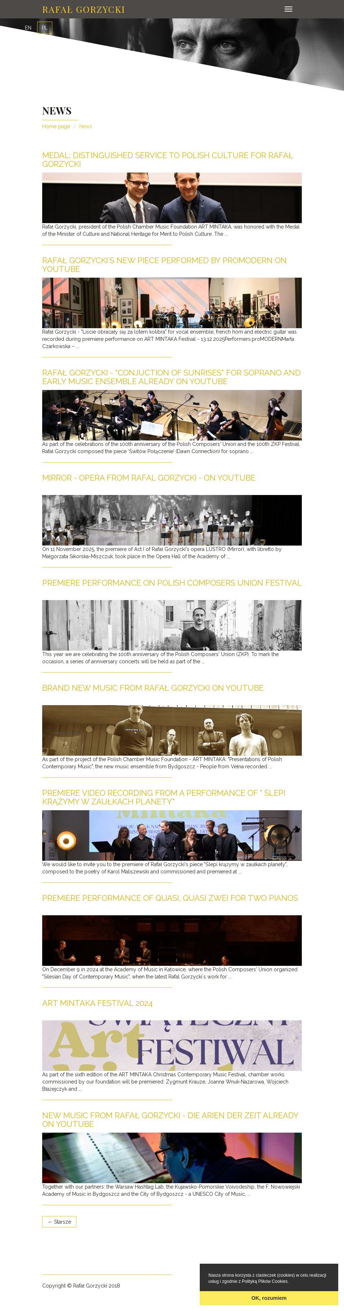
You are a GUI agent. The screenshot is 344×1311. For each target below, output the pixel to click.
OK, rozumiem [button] (269, 1298)
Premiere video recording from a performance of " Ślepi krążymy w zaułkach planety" (163, 797)
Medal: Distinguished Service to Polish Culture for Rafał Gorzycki (167, 160)
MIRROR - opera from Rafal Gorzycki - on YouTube (148, 477)
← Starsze (59, 1222)
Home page (56, 126)
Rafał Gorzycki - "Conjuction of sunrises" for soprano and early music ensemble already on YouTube (171, 377)
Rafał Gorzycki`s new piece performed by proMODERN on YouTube (164, 265)
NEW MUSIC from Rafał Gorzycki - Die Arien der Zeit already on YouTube (170, 1120)
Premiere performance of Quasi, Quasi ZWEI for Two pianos (170, 898)
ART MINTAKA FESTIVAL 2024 (97, 1003)
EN (28, 28)
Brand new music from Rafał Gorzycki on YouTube (153, 688)
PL (45, 28)
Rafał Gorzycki (83, 9)
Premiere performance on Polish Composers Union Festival (172, 582)
